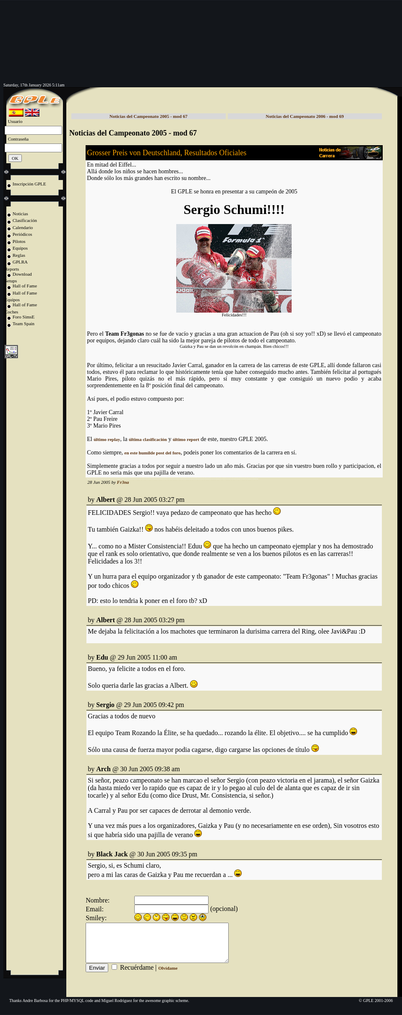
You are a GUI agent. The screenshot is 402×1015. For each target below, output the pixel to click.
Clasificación (25, 220)
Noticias (20, 213)
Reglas (19, 255)
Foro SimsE (23, 316)
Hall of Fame (25, 285)
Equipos (20, 247)
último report (186, 439)
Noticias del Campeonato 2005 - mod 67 (149, 116)
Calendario (23, 227)
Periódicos (22, 234)
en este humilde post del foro (152, 452)
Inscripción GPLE (29, 183)
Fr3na (123, 482)
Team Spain (23, 323)
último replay (107, 439)
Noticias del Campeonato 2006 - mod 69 (305, 116)
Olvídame (168, 975)
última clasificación (148, 439)
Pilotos (19, 241)
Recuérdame (137, 974)
